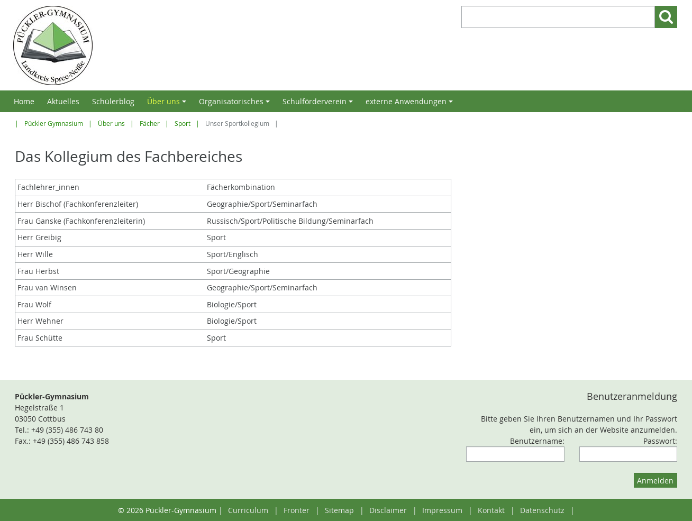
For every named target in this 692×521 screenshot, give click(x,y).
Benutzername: (537, 441)
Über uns (168, 104)
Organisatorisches (236, 104)
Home (24, 101)
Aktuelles (63, 101)
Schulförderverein (319, 104)
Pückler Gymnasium (53, 123)
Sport (182, 123)
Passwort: (660, 441)
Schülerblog (113, 101)
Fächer (150, 123)
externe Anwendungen (411, 104)
